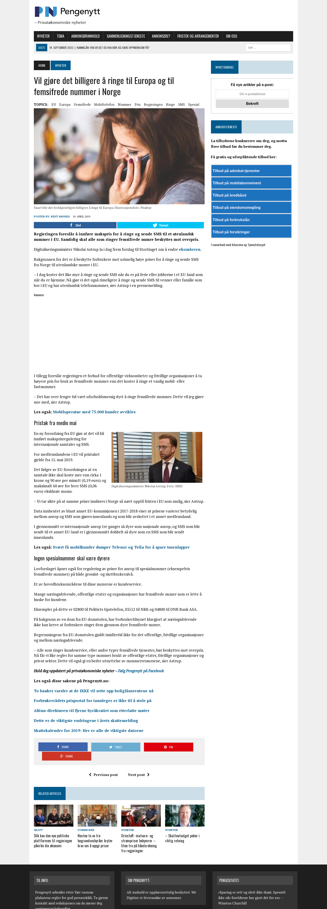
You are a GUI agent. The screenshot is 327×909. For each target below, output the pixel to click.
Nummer (120, 104)
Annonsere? (157, 36)
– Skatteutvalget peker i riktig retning (182, 816)
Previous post (101, 752)
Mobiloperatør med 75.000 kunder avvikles (90, 409)
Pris (133, 104)
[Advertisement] (118, 336)
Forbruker (83, 808)
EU (49, 104)
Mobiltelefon (100, 104)
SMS (177, 104)
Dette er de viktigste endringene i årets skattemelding (82, 707)
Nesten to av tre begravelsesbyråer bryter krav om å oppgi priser (92, 818)
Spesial (189, 104)
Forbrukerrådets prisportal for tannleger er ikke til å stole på (88, 687)
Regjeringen (149, 104)
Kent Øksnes (56, 219)
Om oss (227, 36)
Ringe (166, 104)
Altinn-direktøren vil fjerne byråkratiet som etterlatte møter (87, 697)
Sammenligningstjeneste (121, 36)
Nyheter (39, 36)
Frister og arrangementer (194, 36)
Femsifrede (78, 104)
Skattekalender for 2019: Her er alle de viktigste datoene (84, 717)
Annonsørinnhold (81, 36)
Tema (56, 36)
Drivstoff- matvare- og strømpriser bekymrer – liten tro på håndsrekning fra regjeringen (140, 821)
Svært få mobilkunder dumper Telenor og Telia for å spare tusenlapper (117, 534)
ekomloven (185, 252)
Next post (137, 752)
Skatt (34, 808)
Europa (60, 104)
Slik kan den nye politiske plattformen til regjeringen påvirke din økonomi (49, 818)
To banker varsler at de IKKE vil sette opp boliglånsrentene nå (89, 677)
